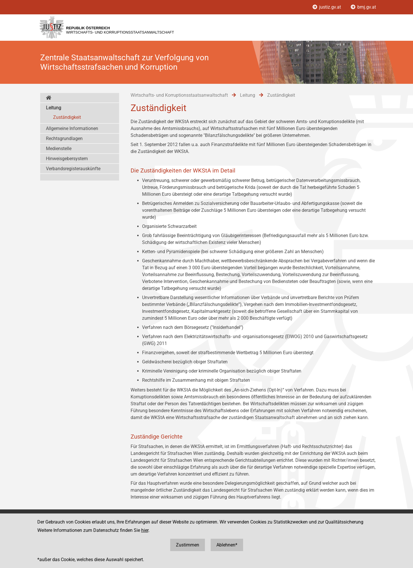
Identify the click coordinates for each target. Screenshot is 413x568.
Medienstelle (58, 148)
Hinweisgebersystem (67, 158)
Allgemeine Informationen (72, 128)
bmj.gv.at (363, 7)
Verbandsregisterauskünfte (73, 168)
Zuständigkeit (67, 117)
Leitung (53, 108)
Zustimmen (187, 545)
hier (144, 530)
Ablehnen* (226, 545)
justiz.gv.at (327, 7)
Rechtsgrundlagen (64, 138)
